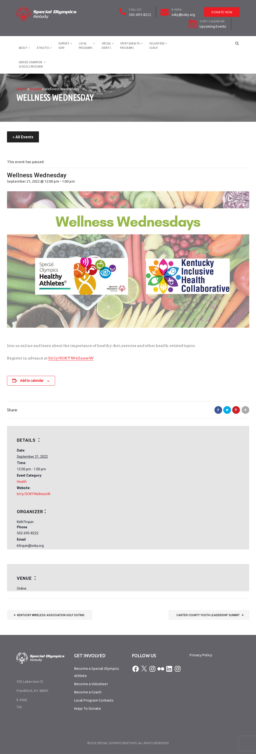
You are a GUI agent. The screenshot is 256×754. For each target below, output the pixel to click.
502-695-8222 (140, 15)
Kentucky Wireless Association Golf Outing (49, 615)
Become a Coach (87, 692)
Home (21, 89)
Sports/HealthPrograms (130, 45)
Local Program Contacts (93, 700)
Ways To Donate (87, 708)
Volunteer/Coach (157, 45)
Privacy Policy (200, 655)
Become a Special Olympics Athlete (96, 672)
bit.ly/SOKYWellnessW (71, 358)
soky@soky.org (183, 15)
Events (35, 89)
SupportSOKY (64, 45)
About (23, 47)
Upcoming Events (213, 26)
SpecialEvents (106, 45)
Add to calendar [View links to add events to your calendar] (32, 381)
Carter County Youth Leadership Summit (210, 615)
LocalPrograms (85, 45)
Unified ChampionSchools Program (31, 64)
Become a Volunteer (91, 684)
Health (22, 482)
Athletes (43, 47)
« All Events (22, 137)
